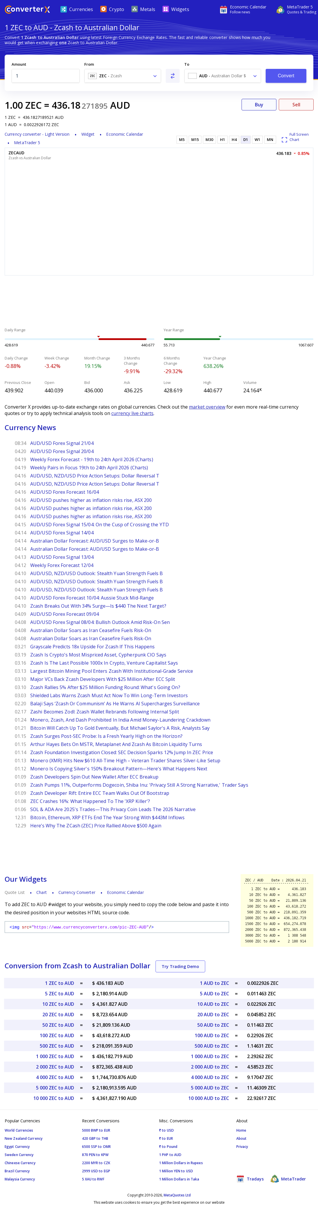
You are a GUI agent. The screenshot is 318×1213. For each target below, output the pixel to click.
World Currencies (19, 1130)
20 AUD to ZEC (213, 1014)
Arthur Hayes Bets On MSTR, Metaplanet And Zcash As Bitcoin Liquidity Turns (116, 744)
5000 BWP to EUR (96, 1130)
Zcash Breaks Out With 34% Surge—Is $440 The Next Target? (98, 606)
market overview (207, 407)
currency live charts (132, 413)
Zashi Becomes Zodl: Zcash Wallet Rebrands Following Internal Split (104, 712)
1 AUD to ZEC (214, 983)
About (241, 1138)
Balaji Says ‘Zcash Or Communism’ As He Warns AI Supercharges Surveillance (115, 703)
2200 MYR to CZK (96, 1162)
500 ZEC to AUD (57, 1046)
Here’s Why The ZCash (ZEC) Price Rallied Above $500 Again (95, 825)
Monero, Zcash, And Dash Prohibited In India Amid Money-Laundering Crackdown (120, 720)
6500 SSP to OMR (96, 1146)
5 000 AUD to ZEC (210, 1088)
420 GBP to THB (95, 1138)
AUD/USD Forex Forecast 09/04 (64, 614)
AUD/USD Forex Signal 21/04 (62, 443)
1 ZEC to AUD (59, 983)
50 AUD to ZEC (213, 1025)
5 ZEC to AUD (59, 993)
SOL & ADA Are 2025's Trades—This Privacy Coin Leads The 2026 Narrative (113, 809)
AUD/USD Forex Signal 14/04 (62, 532)
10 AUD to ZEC (213, 1004)
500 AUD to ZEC (212, 1046)
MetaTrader (288, 1179)
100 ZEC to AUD (57, 1035)
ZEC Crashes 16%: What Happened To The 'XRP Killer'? (90, 801)
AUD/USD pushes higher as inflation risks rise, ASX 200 (91, 500)
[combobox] (123, 76)
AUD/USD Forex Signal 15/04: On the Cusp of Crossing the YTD (99, 524)
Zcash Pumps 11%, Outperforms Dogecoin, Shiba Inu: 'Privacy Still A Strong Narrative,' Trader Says (139, 785)
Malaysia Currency (20, 1179)
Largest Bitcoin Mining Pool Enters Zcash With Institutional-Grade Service (111, 671)
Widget (88, 134)
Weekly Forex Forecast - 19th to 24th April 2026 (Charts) (91, 459)
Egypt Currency (17, 1146)
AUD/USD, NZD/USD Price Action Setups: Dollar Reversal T (95, 476)
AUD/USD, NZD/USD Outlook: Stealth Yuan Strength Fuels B (96, 573)
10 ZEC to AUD (58, 1004)
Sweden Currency (19, 1154)
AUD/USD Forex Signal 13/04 (62, 557)
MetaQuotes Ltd (177, 1195)
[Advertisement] (159, 302)
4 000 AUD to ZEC (210, 1077)
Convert (286, 75)
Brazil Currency (17, 1171)
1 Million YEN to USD (176, 1171)
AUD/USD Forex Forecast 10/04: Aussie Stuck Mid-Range (92, 598)
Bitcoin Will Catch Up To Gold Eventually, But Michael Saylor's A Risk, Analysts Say (120, 728)
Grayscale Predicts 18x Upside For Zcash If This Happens (92, 646)
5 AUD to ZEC (214, 993)
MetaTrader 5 (27, 142)
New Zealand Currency (23, 1138)
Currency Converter (76, 892)
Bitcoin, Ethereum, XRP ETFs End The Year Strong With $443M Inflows (107, 817)
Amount (19, 64)
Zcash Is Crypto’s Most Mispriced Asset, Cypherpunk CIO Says (98, 655)
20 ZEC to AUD (58, 1014)
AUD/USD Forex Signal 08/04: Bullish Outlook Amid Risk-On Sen (100, 622)
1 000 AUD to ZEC (210, 1056)
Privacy (242, 1146)
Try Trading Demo (180, 966)
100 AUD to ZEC (212, 1035)
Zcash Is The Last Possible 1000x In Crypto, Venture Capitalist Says (104, 663)
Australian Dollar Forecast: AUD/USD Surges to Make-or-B (94, 541)
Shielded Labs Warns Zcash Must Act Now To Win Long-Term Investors (109, 695)
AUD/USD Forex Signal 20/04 (62, 451)
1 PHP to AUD (170, 1154)
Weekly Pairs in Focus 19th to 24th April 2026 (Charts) (89, 467)
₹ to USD (166, 1130)
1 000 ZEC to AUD (55, 1056)
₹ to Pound (168, 1146)
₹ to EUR (166, 1138)
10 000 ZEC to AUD (53, 1098)
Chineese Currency (20, 1162)
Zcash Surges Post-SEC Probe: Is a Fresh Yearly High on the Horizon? (106, 736)
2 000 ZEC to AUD (55, 1067)
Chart (41, 892)
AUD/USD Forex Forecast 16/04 (64, 492)
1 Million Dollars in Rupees (181, 1162)
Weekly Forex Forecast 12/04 (61, 565)
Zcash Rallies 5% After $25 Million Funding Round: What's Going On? (105, 687)
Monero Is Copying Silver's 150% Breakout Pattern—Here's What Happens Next (118, 768)
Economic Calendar (124, 134)
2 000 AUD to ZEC (210, 1067)
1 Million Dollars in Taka (179, 1179)
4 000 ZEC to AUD (55, 1077)
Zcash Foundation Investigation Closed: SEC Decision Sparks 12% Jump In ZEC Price (121, 752)
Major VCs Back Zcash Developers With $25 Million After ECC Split (102, 679)
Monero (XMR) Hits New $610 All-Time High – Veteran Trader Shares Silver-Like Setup (125, 760)
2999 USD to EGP (96, 1171)
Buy (259, 104)
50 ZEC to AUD (58, 1025)
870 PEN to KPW (95, 1154)
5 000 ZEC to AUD (55, 1088)
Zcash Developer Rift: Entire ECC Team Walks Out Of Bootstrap (99, 793)
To (186, 64)
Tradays (250, 1179)
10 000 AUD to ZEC (208, 1098)
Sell (296, 104)
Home (241, 1130)
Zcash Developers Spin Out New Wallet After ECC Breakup (94, 777)
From (89, 64)
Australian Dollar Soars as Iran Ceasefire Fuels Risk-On (90, 630)
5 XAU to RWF (93, 1179)
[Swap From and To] (173, 76)
